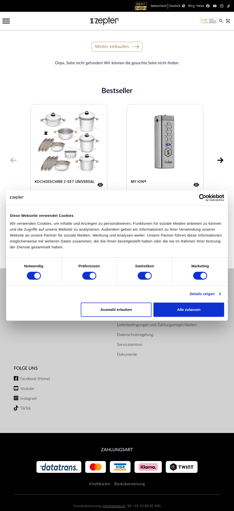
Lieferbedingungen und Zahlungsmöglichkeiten (157, 325)
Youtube (27, 389)
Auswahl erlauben (116, 309)
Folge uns (26, 368)
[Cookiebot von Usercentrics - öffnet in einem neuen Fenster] (202, 197)
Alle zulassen (189, 309)
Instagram (28, 398)
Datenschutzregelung (135, 335)
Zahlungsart (117, 450)
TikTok (25, 408)
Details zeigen (202, 294)
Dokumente (127, 354)
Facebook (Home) (35, 379)
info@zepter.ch (114, 506)
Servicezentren (129, 345)
